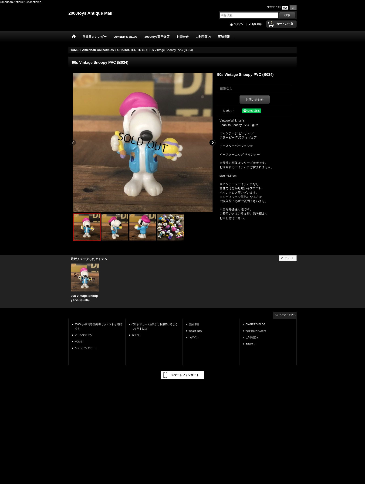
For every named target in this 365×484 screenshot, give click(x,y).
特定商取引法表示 (256, 330)
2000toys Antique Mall (90, 13)
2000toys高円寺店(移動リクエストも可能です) (98, 326)
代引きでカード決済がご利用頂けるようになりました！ (155, 326)
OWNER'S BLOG (256, 324)
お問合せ (251, 343)
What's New (195, 330)
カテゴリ (137, 335)
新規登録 (256, 24)
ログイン (238, 24)
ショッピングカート (86, 348)
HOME (78, 341)
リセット (289, 258)
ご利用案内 (252, 337)
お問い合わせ (255, 99)
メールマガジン (83, 335)
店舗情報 (194, 324)
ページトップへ (287, 315)
